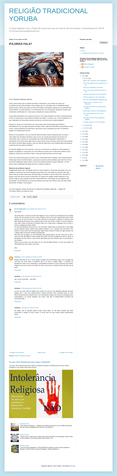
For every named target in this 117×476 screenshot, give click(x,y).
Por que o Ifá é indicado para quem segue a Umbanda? (29, 362)
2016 (83, 144)
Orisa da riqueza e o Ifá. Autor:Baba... (94, 97)
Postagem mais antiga (66, 352)
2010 (83, 76)
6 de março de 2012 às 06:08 (29, 308)
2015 (83, 142)
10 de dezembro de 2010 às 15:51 (31, 276)
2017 (83, 147)
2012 (83, 134)
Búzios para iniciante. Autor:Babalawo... (95, 111)
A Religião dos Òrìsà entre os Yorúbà (93, 53)
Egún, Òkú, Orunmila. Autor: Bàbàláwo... (95, 80)
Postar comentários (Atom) (22, 356)
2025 (83, 160)
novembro (87, 125)
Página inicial (41, 352)
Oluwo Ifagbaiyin (89, 64)
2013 (83, 136)
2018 (83, 150)
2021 (83, 158)
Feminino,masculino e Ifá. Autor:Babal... (95, 94)
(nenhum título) (24, 424)
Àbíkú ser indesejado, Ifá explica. (93, 87)
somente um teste (89, 67)
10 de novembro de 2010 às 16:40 (31, 257)
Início (83, 51)
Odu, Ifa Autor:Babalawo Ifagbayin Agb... (95, 99)
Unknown (17, 257)
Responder (17, 250)
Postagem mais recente (17, 352)
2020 (83, 155)
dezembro (87, 128)
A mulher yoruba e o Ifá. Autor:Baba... (94, 122)
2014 (83, 139)
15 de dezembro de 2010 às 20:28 (31, 288)
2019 (83, 152)
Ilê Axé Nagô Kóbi (20, 209)
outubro (86, 78)
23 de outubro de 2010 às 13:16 (36, 209)
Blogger (73, 466)
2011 (83, 131)
